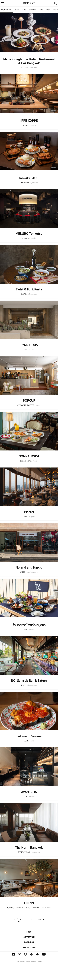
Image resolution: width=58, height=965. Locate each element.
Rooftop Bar (36, 852)
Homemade (32, 294)
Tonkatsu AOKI (29, 178)
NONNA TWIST (29, 456)
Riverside (32, 630)
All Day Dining (32, 685)
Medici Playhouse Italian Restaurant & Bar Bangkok (29, 61)
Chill (32, 350)
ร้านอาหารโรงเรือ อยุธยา (29, 625)
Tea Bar (31, 797)
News (41, 10)
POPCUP (29, 400)
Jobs (29, 932)
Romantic (33, 68)
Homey (38, 405)
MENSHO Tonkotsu (29, 233)
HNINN (29, 903)
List (48, 10)
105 (39, 919)
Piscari (29, 512)
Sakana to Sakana (29, 736)
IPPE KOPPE (29, 120)
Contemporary (32, 572)
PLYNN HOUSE (29, 345)
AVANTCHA (29, 792)
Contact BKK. (29, 947)
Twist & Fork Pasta (29, 289)
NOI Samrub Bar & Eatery (29, 680)
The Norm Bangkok (29, 847)
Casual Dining (46, 908)
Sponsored (53, 110)
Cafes (17, 10)
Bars (24, 10)
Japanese (33, 125)
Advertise (29, 937)
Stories (32, 10)
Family (33, 238)
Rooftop (32, 517)
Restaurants (6, 10)
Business (29, 942)
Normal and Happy (29, 567)
